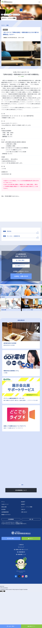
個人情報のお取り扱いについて (21, 549)
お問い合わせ (24, 512)
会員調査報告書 (5, 512)
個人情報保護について (21, 554)
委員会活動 (4, 507)
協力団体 (3, 509)
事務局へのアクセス (5, 514)
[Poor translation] (3, 591)
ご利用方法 (21, 544)
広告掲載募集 (11, 519)
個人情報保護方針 (21, 552)
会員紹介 (23, 504)
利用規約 (18, 523)
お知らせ (23, 509)
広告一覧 (31, 519)
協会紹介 (23, 501)
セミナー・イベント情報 (26, 507)
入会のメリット (5, 504)
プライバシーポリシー (10, 523)
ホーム (2, 501)
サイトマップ (21, 547)
